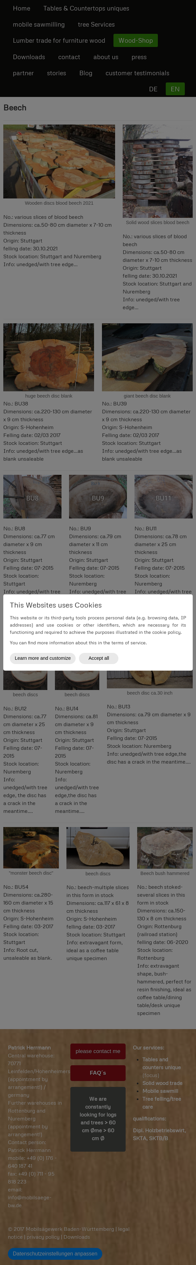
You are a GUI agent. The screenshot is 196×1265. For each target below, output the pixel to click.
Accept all (98, 658)
